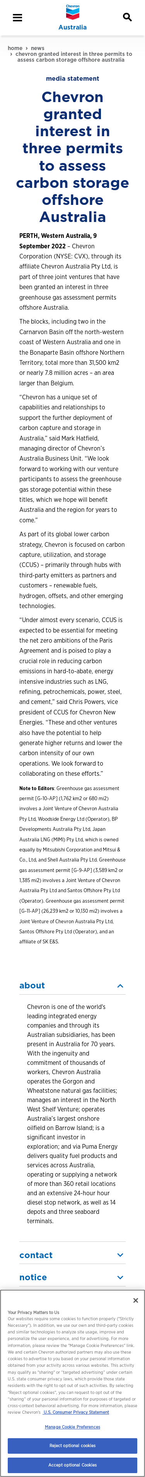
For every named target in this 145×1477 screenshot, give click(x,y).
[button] (72, 986)
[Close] (135, 1300)
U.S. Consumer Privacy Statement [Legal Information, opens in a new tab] (76, 1412)
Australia (72, 27)
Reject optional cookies (72, 1445)
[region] (72, 1383)
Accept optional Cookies (72, 1465)
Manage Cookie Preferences (72, 1427)
